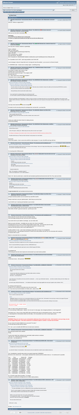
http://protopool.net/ (17, 406)
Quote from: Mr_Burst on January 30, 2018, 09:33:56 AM (19, 126)
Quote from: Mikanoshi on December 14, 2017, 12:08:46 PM (21, 385)
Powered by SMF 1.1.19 (32, 412)
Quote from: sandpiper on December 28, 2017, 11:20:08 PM (19, 293)
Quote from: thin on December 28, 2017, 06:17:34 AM (18, 343)
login (14, 7)
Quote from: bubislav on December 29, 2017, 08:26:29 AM (19, 266)
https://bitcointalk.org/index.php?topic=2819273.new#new (22, 163)
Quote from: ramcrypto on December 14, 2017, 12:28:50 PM (19, 382)
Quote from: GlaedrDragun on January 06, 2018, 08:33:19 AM (20, 240)
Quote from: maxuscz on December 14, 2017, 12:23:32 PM (20, 383)
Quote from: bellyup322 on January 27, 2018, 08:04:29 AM (19, 144)
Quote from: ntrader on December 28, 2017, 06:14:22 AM (20, 344)
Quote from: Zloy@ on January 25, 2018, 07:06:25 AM (18, 156)
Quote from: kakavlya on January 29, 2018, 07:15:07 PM (19, 112)
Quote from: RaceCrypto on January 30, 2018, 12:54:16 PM (21, 85)
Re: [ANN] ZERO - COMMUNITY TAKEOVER (43, 264)
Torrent (20, 10)
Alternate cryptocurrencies (16, 19)
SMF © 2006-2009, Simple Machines (44, 412)
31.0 (17, 10)
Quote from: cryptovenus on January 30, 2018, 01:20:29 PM (20, 83)
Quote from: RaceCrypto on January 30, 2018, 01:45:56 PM (19, 82)
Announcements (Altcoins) (27, 19)
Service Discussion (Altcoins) (27, 142)
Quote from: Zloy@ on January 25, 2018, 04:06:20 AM (20, 159)
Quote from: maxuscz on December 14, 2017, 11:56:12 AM (22, 386)
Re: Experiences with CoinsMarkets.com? (42, 142)
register (18, 7)
